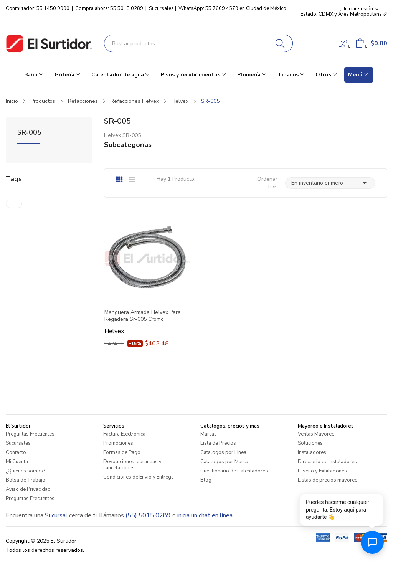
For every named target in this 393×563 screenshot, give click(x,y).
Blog (205, 480)
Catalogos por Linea (223, 452)
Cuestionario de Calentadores (234, 470)
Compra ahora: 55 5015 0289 (109, 8)
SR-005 (29, 133)
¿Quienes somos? (25, 470)
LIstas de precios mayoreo (328, 480)
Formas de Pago (121, 452)
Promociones (118, 443)
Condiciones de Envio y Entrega (138, 477)
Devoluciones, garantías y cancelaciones (132, 464)
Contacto (16, 452)
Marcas (208, 434)
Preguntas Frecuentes (30, 434)
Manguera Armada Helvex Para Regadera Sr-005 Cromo (142, 316)
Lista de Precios (218, 443)
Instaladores (312, 452)
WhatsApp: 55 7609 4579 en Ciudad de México (232, 8)
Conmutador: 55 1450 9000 (37, 8)
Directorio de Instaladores (327, 461)
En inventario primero (330, 183)
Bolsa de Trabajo (25, 480)
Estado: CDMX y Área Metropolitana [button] (344, 14)
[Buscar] (280, 43)
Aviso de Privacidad (28, 489)
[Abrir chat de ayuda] (372, 542)
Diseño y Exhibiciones (322, 470)
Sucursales (161, 8)
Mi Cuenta (17, 461)
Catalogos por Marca (224, 461)
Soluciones (310, 443)
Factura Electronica (124, 434)
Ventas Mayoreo (316, 434)
